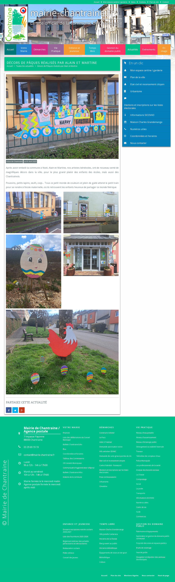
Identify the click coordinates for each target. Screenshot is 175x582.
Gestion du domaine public (113, 49)
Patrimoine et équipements (147, 531)
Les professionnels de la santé (148, 465)
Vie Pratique (55, 49)
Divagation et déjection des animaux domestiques (150, 558)
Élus (64, 449)
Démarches (40, 49)
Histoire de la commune (72, 477)
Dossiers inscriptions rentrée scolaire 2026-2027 (78, 530)
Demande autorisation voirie (110, 447)
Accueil (96, 2)
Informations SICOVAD (145, 498)
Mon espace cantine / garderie (115, 2)
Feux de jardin (141, 552)
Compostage (141, 479)
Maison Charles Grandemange (111, 529)
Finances (66, 433)
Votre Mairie (23, 49)
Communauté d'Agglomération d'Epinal (78, 468)
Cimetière (103, 486)
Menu (133, 2)
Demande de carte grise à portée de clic (115, 456)
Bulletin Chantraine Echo (72, 444)
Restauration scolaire (71, 548)
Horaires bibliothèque (108, 548)
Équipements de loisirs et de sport (113, 553)
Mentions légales (131, 575)
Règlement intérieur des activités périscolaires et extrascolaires (76, 542)
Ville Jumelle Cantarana (108, 534)
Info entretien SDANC (107, 451)
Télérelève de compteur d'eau (148, 456)
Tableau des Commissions (73, 458)
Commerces (141, 516)
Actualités (133, 49)
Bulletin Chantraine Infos (72, 472)
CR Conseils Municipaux (72, 463)
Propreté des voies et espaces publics (151, 543)
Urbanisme (103, 482)
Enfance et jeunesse (74, 49)
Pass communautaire (107, 477)
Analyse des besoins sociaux (147, 470)
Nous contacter (148, 575)
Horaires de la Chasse (108, 539)
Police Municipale (143, 461)
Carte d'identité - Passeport (110, 465)
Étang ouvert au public (108, 543)
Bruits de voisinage (143, 548)
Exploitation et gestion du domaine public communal (152, 537)
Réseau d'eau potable (145, 433)
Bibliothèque (104, 557)
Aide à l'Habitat (105, 442)
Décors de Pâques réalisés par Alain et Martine (57, 66)
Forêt (138, 512)
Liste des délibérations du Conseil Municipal (76, 438)
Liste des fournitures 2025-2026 (75, 536)
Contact (165, 2)
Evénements (148, 49)
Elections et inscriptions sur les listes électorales (113, 471)
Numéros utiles (142, 502)
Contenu (142, 2)
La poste (139, 488)
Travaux (139, 451)
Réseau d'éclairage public (146, 442)
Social (138, 484)
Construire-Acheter (107, 433)
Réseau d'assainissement (146, 437)
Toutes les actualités (25, 66)
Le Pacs (102, 437)
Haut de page (163, 575)
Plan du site (154, 2)
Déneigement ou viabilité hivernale (150, 447)
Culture (102, 562)
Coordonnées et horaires (73, 454)
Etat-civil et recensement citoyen (112, 461)
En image (164, 49)
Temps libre (92, 49)
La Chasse (140, 474)
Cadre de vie (141, 507)
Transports (140, 493)
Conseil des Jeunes (70, 557)
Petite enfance (68, 553)
